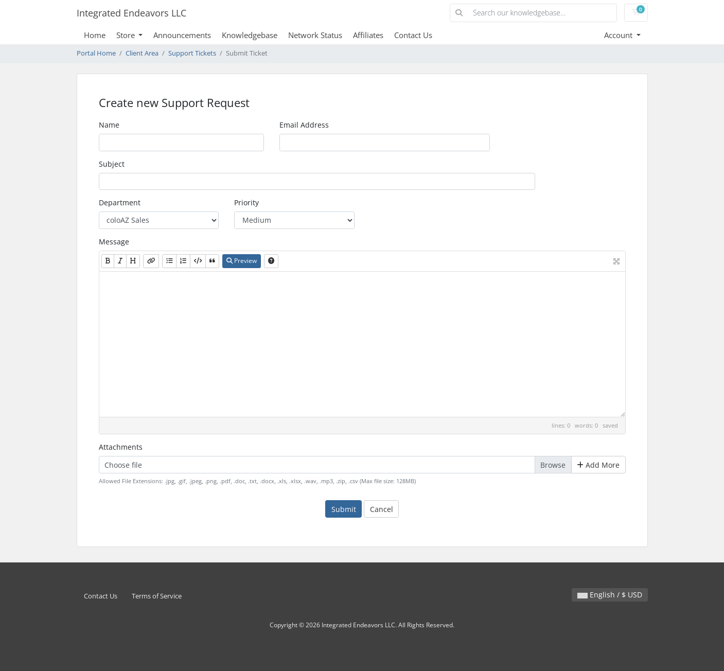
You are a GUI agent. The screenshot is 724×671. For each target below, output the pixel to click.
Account (619, 35)
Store (126, 35)
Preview (241, 260)
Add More (598, 465)
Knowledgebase (249, 35)
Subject (112, 164)
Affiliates (368, 35)
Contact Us (413, 35)
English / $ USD (609, 594)
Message (114, 241)
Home (94, 35)
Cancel (381, 509)
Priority (246, 202)
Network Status (315, 35)
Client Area (142, 53)
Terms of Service (157, 596)
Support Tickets (192, 53)
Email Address (304, 125)
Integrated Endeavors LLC (131, 13)
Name (109, 125)
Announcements (182, 35)
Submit (343, 509)
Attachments (121, 447)
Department (119, 202)
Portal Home (96, 53)
